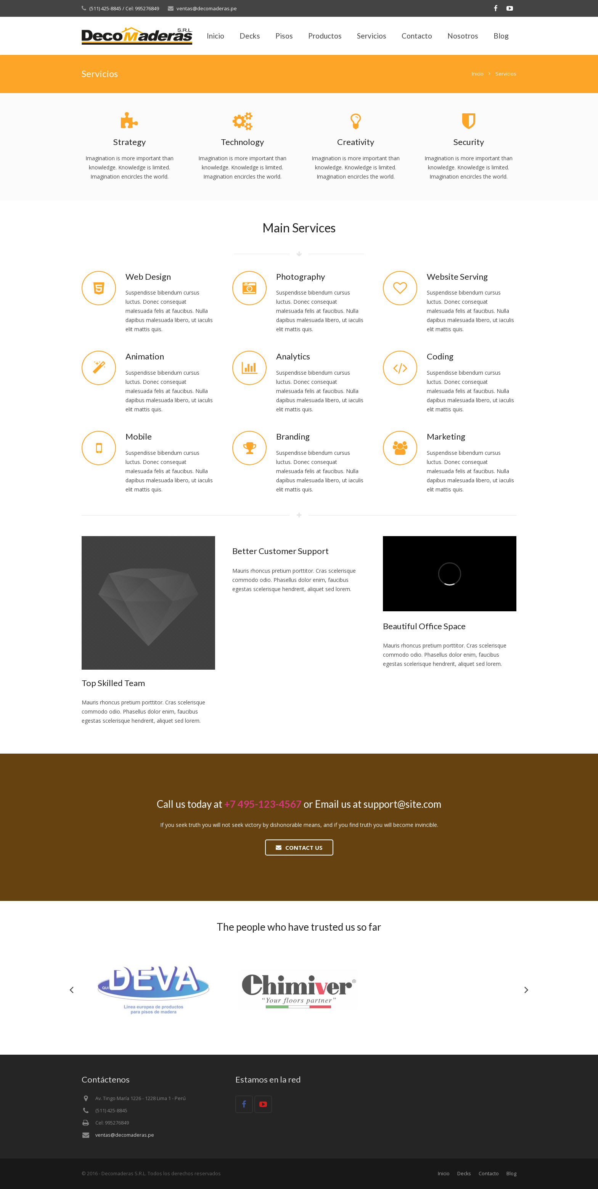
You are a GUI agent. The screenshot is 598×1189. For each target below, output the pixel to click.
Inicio (478, 73)
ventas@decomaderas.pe (207, 8)
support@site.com (402, 804)
